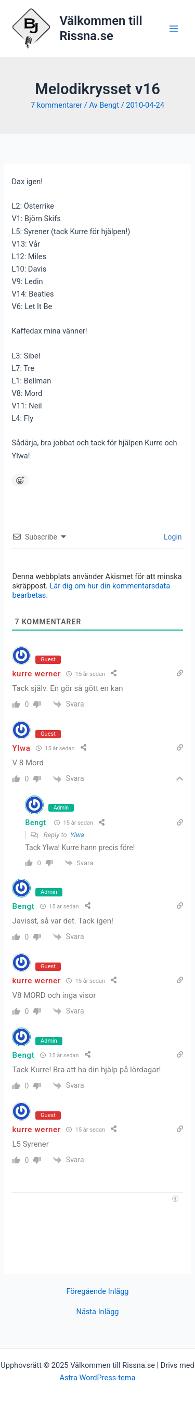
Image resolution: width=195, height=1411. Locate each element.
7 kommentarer (56, 105)
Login (172, 537)
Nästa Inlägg (97, 1312)
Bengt (35, 822)
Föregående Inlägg (97, 1291)
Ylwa (77, 835)
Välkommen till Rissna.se (100, 28)
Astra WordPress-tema (97, 1377)
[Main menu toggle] (174, 29)
